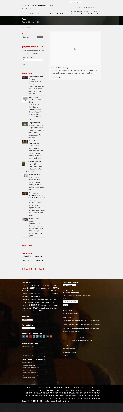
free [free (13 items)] (49, 291)
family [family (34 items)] (50, 288)
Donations (81, 13)
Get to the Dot (32, 395)
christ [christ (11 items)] (35, 285)
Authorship (77, 390)
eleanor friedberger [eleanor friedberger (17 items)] (41, 288)
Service (69, 388)
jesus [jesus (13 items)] (47, 294)
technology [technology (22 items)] (44, 305)
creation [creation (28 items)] (55, 285)
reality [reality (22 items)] (37, 302)
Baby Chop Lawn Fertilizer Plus (69, 395)
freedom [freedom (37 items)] (54, 291)
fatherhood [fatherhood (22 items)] (33, 291)
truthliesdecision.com (88, 398)
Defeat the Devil (34, 175)
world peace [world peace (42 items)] (39, 311)
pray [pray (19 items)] (55, 299)
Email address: (27, 57)
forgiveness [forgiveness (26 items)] (44, 291)
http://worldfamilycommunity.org (30, 370)
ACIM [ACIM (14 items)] (24, 285)
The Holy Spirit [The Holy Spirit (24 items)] (27, 308)
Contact (28, 388)
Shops (98, 13)
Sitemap (38, 393)
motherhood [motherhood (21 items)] (26, 299)
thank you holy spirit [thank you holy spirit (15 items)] (53, 305)
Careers (78, 388)
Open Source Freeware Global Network (35, 99)
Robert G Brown (66, 398)
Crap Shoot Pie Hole (33, 161)
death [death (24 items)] (24, 288)
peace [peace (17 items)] (46, 299)
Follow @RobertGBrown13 (32, 256)
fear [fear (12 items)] (38, 291)
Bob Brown (25, 350)
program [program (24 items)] (31, 302)
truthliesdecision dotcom (69, 356)
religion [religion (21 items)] (42, 302)
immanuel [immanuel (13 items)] (43, 294)
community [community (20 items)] (48, 285)
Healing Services (50, 13)
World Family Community (69, 352)
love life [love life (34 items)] (37, 297)
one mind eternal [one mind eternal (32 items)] (37, 299)
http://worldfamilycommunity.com (30, 367)
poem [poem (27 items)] (51, 299)
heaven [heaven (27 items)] (30, 294)
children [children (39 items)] (29, 285)
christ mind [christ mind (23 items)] (40, 285)
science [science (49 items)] (48, 302)
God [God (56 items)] (25, 293)
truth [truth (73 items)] (35, 307)
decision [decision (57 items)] (31, 288)
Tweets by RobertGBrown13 (32, 260)
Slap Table (50, 390)
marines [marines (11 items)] (42, 296)
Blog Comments (34, 123)
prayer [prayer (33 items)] (25, 302)
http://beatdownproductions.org (30, 375)
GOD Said (32, 13)
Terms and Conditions (54, 393)
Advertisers (63, 390)
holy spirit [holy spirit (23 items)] (37, 294)
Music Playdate (72, 13)
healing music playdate (69, 348)
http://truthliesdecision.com (29, 365)
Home (25, 13)
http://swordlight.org (27, 362)
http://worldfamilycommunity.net (30, 372)
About (40, 13)
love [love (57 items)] (31, 296)
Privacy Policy (75, 393)
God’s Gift (46, 395)
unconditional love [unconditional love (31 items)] (46, 308)
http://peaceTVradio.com (28, 377)
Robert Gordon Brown (27, 346)
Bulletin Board (90, 13)
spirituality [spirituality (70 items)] (34, 305)
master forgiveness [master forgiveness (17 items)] (50, 296)
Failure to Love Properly (59, 68)
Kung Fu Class (61, 13)
